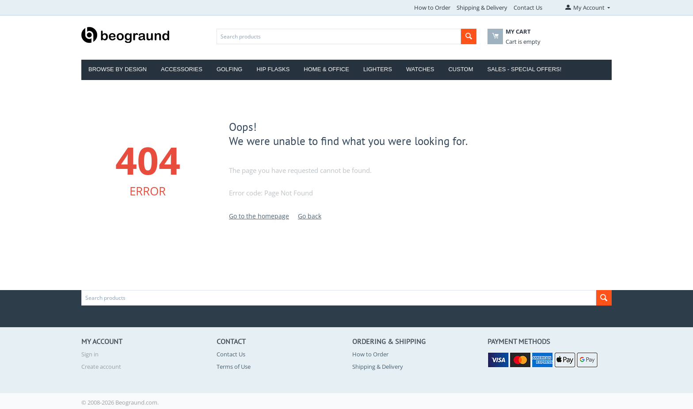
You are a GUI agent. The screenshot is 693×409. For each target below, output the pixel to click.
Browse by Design (117, 69)
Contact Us (528, 7)
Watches (420, 69)
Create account (101, 367)
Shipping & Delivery (482, 7)
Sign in (90, 354)
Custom (460, 69)
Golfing (230, 69)
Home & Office (326, 69)
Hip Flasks (272, 69)
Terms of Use (234, 367)
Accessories (181, 69)
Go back (309, 216)
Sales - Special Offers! (524, 69)
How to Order (432, 7)
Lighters (377, 69)
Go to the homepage (259, 216)
